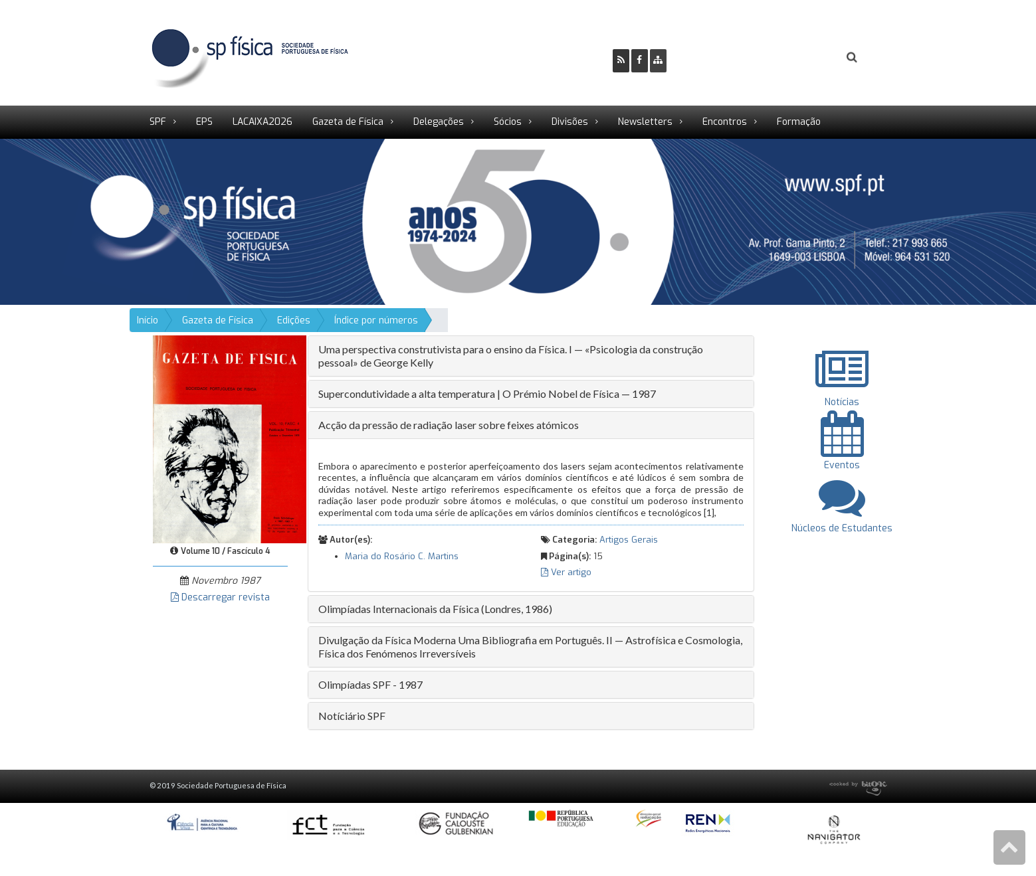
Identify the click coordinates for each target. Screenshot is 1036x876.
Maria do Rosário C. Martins (402, 556)
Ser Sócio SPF (721, 57)
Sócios (508, 122)
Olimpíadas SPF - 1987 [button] (370, 684)
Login (798, 57)
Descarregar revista (220, 597)
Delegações (438, 122)
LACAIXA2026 (262, 122)
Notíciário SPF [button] (351, 715)
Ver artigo (566, 572)
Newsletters (645, 122)
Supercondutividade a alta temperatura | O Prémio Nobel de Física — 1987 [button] (487, 393)
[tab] (530, 356)
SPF (158, 122)
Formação (799, 122)
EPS (204, 122)
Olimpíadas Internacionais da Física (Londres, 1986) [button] (435, 608)
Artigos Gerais (628, 539)
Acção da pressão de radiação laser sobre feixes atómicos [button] (448, 424)
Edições (293, 320)
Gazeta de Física (347, 122)
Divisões (570, 122)
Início (147, 320)
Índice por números (376, 320)
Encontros (724, 122)
